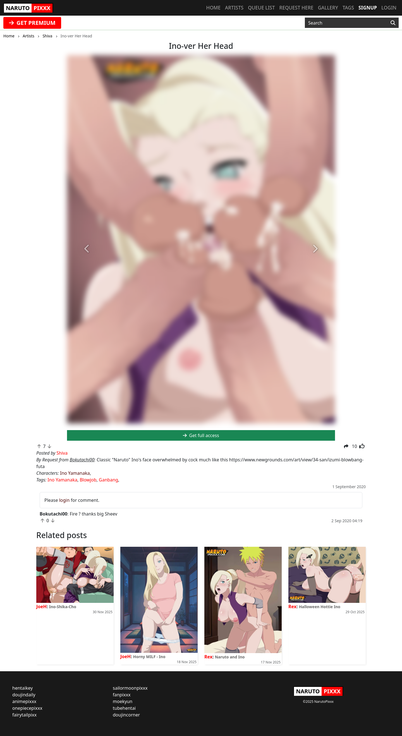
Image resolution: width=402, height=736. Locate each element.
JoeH (41, 606)
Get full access (201, 435)
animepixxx (24, 701)
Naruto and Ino (230, 657)
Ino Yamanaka (75, 473)
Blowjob (88, 480)
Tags (348, 7)
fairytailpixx (24, 715)
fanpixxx (122, 695)
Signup (367, 7)
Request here (296, 7)
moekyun (122, 701)
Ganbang (108, 480)
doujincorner (126, 715)
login (64, 500)
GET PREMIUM (32, 23)
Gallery (328, 7)
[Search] (393, 23)
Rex (208, 657)
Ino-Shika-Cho (62, 606)
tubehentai (124, 708)
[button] (87, 249)
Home (213, 7)
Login (388, 7)
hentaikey (22, 688)
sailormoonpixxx (130, 688)
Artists (234, 7)
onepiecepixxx (27, 708)
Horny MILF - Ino (149, 656)
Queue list (261, 7)
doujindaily (23, 695)
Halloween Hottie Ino (319, 606)
